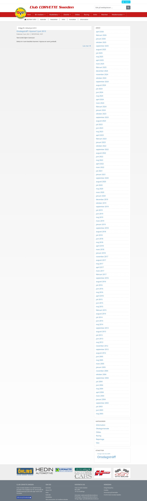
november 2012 (102, 346)
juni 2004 (99, 385)
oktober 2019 (101, 203)
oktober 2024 (101, 78)
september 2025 (102, 46)
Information (100, 425)
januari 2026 (101, 39)
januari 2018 (101, 253)
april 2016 (100, 296)
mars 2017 (100, 271)
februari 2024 (101, 106)
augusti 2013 (101, 331)
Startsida (48, 488)
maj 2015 (99, 306)
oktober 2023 (101, 114)
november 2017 (102, 256)
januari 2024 (101, 110)
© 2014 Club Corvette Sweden (112, 495)
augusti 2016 (101, 281)
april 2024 (100, 99)
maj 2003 (99, 414)
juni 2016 (99, 289)
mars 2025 (100, 64)
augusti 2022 (101, 153)
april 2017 (100, 267)
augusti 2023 (101, 121)
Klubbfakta (49, 497)
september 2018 (102, 228)
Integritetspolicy (108, 488)
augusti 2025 (101, 49)
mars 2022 (100, 167)
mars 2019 (100, 221)
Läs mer (87, 46)
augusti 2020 (101, 181)
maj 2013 (99, 342)
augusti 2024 (101, 85)
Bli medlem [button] (39, 14)
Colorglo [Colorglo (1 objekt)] (99, 453)
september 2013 (102, 328)
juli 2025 (99, 53)
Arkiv (95, 14)
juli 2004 (99, 381)
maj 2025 (99, 56)
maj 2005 (99, 360)
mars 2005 (100, 364)
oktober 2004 (101, 374)
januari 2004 (101, 399)
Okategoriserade (102, 428)
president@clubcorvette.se (90, 499)
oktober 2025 (101, 42)
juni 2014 (99, 321)
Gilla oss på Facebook (24, 497)
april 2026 (100, 32)
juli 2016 (99, 285)
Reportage (100, 439)
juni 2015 (99, 303)
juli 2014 (99, 317)
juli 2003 (99, 406)
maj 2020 (99, 189)
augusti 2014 (101, 314)
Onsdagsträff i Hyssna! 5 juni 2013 (31, 31)
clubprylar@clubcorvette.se (89, 497)
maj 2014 (99, 324)
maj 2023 (99, 131)
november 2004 (102, 371)
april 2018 (100, 246)
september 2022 (102, 149)
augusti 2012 (101, 353)
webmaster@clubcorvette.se (89, 495)
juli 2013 (99, 335)
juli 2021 (99, 171)
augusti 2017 (101, 260)
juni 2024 (99, 92)
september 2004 (102, 378)
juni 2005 (99, 356)
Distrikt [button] (66, 14)
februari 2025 (101, 67)
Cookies (106, 490)
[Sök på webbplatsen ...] (110, 7)
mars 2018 (100, 249)
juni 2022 (99, 156)
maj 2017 (99, 264)
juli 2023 (99, 124)
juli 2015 (99, 299)
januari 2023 (101, 142)
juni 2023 (99, 128)
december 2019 (102, 199)
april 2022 (100, 164)
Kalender (48, 495)
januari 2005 (101, 367)
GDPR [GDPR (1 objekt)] (108, 453)
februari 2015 (101, 310)
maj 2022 (99, 160)
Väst (97, 443)
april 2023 (100, 135)
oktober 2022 (101, 146)
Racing (86, 14)
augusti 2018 (101, 231)
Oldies (77, 14)
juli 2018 (99, 235)
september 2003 (102, 403)
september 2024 (102, 81)
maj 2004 (99, 389)
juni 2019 (99, 214)
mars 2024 (100, 103)
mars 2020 (100, 192)
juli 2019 (99, 210)
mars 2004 (100, 396)
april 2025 (100, 60)
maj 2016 (99, 292)
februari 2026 (101, 35)
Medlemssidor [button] (117, 14)
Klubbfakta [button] (54, 14)
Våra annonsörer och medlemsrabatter (57, 499)
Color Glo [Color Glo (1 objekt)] (104, 453)
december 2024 (102, 71)
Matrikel (104, 14)
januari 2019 (101, 224)
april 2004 (100, 392)
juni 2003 (99, 410)
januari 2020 (101, 196)
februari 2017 (101, 274)
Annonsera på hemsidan (111, 492)
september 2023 (102, 117)
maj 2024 (99, 96)
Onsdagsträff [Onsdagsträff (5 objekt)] (106, 457)
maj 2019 (99, 217)
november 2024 (102, 74)
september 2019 (102, 206)
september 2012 (102, 349)
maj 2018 (99, 242)
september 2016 (102, 278)
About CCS (49, 490)
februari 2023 (101, 139)
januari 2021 (101, 174)
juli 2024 (99, 89)
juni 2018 (99, 239)
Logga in (126, 2)
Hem (29, 14)
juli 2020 (99, 185)
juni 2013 (99, 339)
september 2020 (102, 178)
